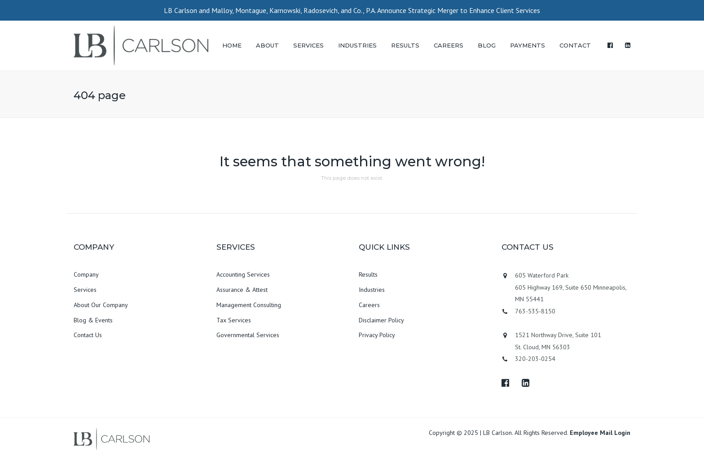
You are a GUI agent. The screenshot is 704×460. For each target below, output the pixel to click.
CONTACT (575, 45)
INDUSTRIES (357, 45)
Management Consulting (248, 305)
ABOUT (267, 45)
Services (85, 290)
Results (368, 274)
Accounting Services (243, 274)
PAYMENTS (527, 45)
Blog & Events (93, 320)
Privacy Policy (377, 335)
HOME (232, 45)
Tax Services (233, 320)
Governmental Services (247, 335)
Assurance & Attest (242, 290)
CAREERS (448, 45)
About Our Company (101, 305)
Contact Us (88, 335)
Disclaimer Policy (381, 320)
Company (86, 274)
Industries (372, 290)
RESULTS (405, 45)
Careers (369, 305)
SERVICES (308, 45)
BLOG (487, 45)
